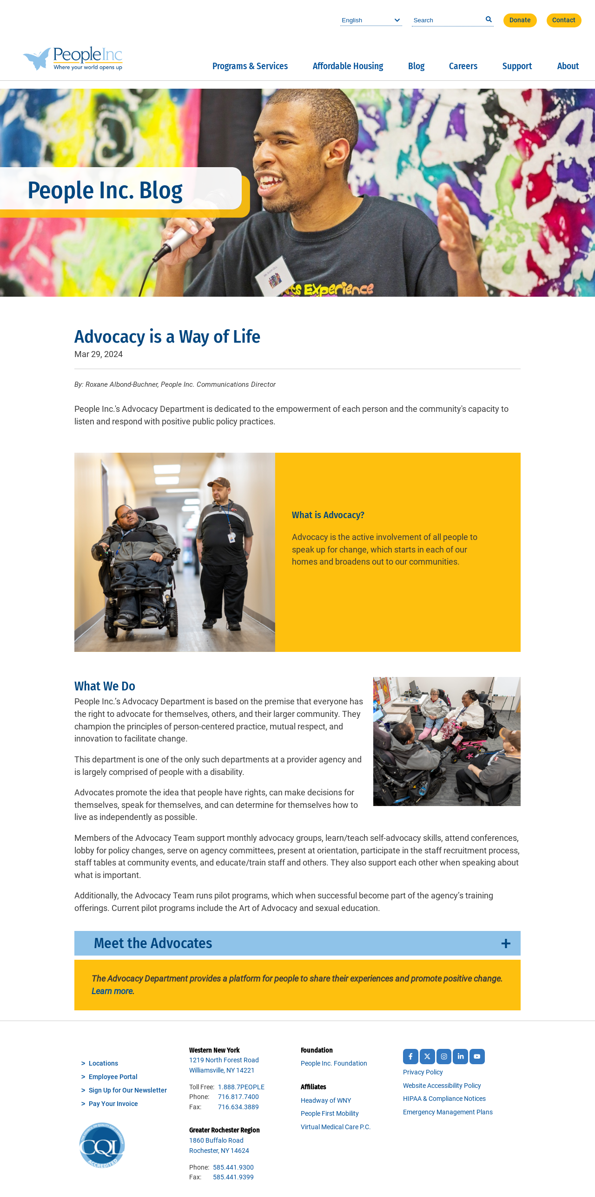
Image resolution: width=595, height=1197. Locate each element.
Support (517, 66)
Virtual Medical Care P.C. (336, 1127)
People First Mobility (330, 1114)
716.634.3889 (238, 1107)
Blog (416, 66)
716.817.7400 (238, 1097)
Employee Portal (113, 1077)
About (568, 66)
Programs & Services (250, 66)
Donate (520, 20)
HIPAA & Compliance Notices (444, 1099)
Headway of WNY (326, 1101)
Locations (103, 1063)
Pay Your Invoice (113, 1104)
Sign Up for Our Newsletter (128, 1090)
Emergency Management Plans (448, 1112)
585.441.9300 (233, 1167)
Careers (463, 66)
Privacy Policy (423, 1072)
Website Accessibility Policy (442, 1086)
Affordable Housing (348, 66)
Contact (563, 20)
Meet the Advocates (153, 943)
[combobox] (453, 20)
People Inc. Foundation (334, 1063)
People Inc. (72, 40)
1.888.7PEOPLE (241, 1087)
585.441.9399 (233, 1177)
